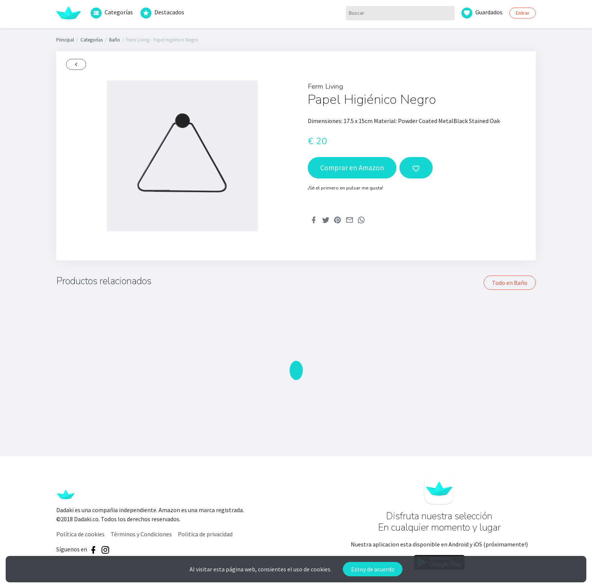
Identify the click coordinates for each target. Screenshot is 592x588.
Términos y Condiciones (141, 534)
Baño (114, 40)
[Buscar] (400, 13)
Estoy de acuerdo (373, 569)
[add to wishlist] (416, 167)
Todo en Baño (509, 282)
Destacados (162, 13)
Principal (65, 40)
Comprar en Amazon (352, 167)
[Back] (76, 64)
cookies (320, 569)
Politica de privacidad (205, 534)
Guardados (482, 13)
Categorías (112, 13)
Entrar (522, 12)
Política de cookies (80, 534)
